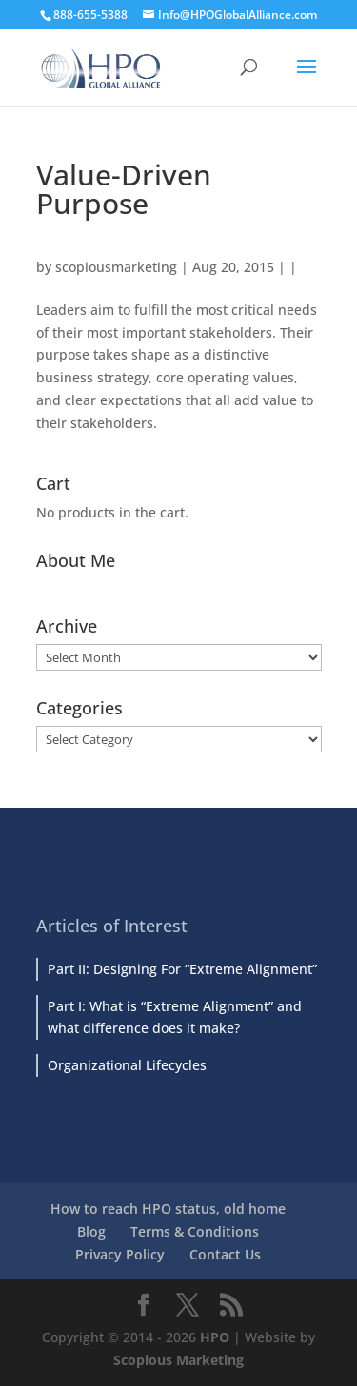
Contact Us (225, 1254)
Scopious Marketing (178, 1360)
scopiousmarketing (116, 267)
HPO (214, 1337)
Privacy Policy (120, 1254)
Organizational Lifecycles (127, 1065)
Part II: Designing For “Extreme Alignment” (182, 969)
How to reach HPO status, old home (168, 1209)
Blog (91, 1231)
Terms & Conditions (194, 1231)
